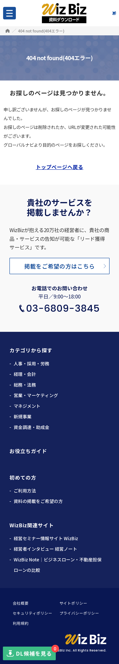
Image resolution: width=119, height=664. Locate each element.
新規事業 (23, 416)
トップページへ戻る (59, 166)
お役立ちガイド (28, 451)
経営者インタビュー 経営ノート (45, 549)
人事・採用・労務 (31, 363)
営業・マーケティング (36, 395)
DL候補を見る (36, 652)
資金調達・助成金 (31, 427)
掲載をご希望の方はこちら (59, 266)
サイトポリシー (73, 603)
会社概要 (21, 603)
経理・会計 (25, 374)
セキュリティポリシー (32, 613)
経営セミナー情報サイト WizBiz (46, 538)
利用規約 (21, 623)
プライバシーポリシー (79, 613)
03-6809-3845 (63, 308)
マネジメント (27, 406)
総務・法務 (25, 385)
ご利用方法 (25, 490)
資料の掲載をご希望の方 (38, 501)
